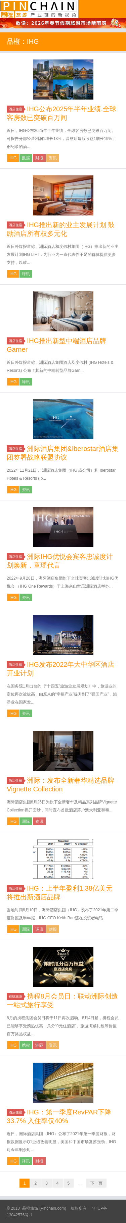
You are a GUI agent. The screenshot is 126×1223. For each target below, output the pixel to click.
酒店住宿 (16, 109)
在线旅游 (16, 996)
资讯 (53, 158)
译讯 (26, 274)
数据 (26, 158)
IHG (12, 158)
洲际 (26, 821)
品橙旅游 (39, 9)
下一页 (96, 1183)
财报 (39, 158)
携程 (26, 1045)
